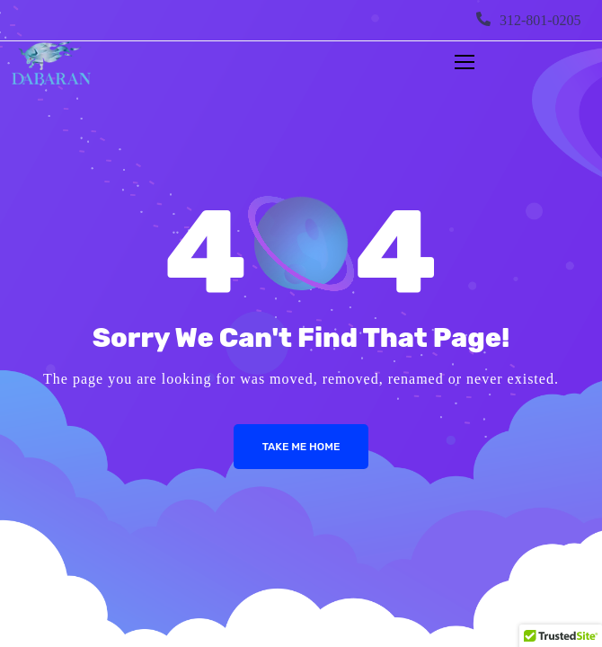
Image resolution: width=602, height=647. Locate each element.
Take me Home (301, 446)
